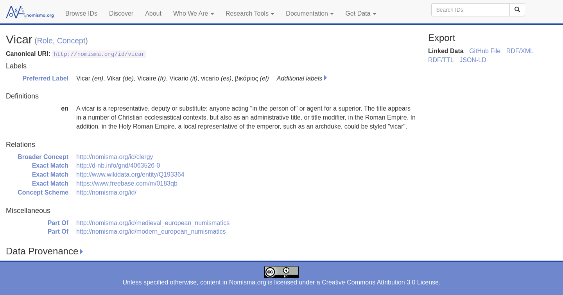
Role (45, 40)
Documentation (309, 13)
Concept (71, 40)
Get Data (360, 13)
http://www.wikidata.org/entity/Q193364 (130, 174)
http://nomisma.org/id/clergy (114, 157)
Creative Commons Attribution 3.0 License (380, 282)
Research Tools (250, 13)
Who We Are (193, 13)
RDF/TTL (441, 60)
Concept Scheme (43, 192)
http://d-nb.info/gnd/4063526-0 (118, 165)
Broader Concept (43, 157)
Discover (121, 13)
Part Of (58, 223)
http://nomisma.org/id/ (106, 192)
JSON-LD (472, 60)
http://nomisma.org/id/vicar (99, 54)
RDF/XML (520, 51)
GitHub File (484, 51)
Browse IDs (81, 13)
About (153, 13)
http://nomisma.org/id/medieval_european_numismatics (153, 223)
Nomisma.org (247, 282)
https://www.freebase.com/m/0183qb (127, 183)
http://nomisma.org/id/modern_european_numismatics (151, 231)
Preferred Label (45, 78)
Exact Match (50, 165)
